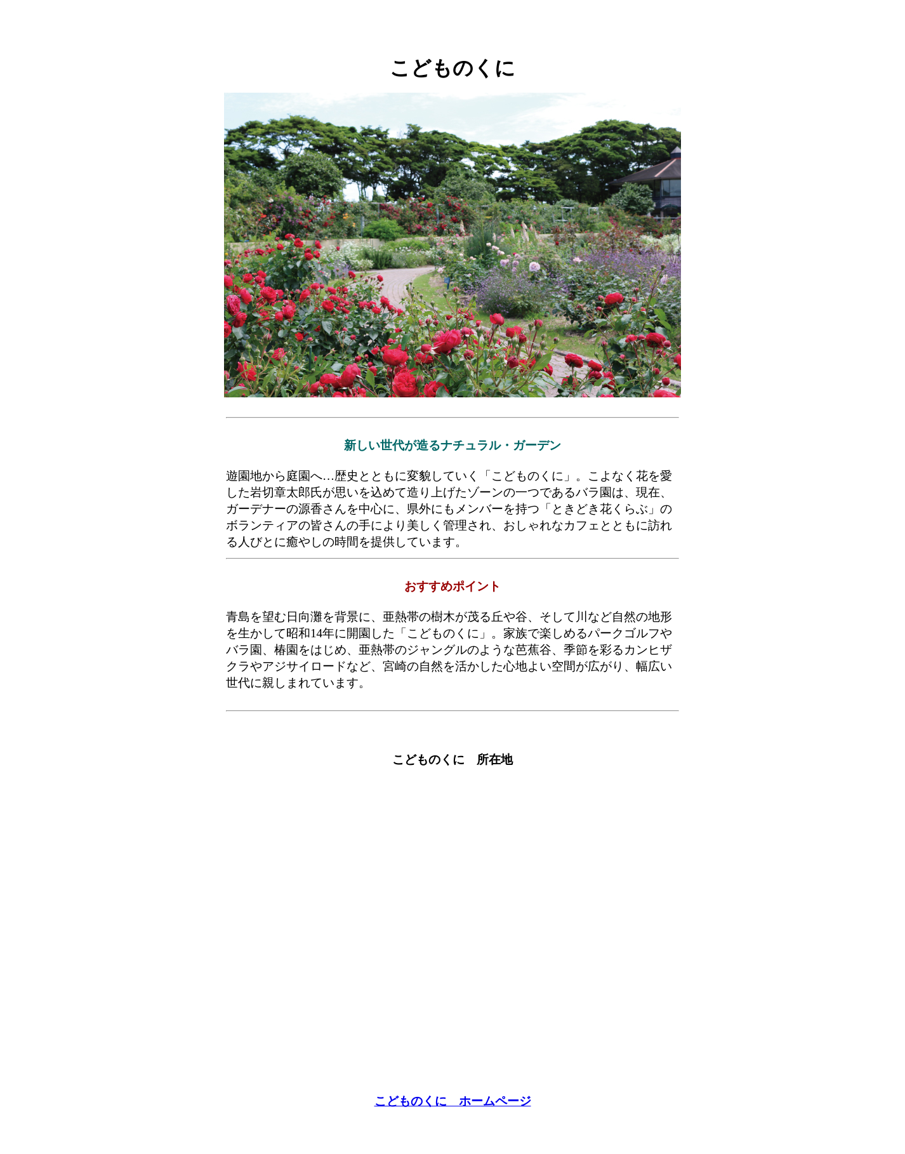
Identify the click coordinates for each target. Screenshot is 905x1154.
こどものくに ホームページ (452, 1101)
